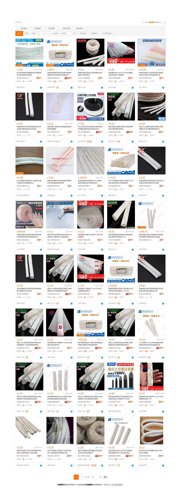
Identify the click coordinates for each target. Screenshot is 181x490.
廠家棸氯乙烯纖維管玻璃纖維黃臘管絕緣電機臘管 (59, 128)
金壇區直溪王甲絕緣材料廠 (115, 132)
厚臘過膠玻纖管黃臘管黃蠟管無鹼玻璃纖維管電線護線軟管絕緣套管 (59, 74)
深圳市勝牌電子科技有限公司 (146, 240)
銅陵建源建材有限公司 (54, 186)
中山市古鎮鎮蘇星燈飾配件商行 (85, 78)
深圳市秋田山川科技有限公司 (115, 402)
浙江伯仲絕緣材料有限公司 (85, 132)
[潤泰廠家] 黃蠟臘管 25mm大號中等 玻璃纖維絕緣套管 (90, 290)
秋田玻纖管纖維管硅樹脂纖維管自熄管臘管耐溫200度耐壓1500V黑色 (120, 398)
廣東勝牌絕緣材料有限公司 (54, 78)
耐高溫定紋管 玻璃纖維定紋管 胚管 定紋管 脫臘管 (150, 452)
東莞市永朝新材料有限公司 (24, 132)
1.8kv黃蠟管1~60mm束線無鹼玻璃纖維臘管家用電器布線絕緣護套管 (151, 344)
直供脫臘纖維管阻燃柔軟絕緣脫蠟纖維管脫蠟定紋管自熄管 (29, 290)
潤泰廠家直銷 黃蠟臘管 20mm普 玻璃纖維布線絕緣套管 (59, 344)
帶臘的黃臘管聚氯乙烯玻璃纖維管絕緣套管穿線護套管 (90, 74)
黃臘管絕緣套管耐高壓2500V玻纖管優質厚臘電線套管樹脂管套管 (90, 182)
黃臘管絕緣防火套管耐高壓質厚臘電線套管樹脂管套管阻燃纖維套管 (151, 74)
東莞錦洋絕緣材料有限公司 (146, 456)
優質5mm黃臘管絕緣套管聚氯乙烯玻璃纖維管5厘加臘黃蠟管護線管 (151, 128)
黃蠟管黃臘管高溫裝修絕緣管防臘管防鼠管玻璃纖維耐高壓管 (59, 182)
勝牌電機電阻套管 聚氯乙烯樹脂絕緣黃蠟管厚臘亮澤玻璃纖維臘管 (90, 344)
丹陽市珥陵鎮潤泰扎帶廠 (115, 78)
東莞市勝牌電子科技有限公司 (115, 186)
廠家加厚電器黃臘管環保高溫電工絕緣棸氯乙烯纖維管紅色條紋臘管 (59, 236)
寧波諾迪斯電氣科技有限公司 (85, 186)
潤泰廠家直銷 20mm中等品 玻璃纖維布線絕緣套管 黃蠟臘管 (120, 74)
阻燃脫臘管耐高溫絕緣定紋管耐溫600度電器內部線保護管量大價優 (151, 182)
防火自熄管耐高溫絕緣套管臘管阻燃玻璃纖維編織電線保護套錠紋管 (90, 128)
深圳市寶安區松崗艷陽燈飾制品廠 (146, 132)
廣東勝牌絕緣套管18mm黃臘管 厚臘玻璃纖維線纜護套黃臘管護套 (59, 398)
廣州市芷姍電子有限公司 (24, 186)
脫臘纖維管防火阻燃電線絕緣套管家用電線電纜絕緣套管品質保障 (29, 128)
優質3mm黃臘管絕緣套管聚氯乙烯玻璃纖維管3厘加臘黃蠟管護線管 (59, 290)
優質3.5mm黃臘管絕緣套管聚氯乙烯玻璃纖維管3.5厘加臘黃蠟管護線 (29, 344)
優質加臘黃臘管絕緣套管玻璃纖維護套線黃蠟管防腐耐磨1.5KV (120, 236)
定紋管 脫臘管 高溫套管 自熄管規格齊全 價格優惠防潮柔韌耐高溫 (59, 452)
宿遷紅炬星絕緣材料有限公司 (24, 240)
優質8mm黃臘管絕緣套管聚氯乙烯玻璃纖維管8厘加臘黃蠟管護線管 (29, 398)
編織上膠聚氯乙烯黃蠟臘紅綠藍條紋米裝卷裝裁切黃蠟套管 (90, 452)
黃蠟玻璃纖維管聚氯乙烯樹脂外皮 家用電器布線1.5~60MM (120, 290)
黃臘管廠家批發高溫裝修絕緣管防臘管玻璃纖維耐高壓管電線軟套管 (29, 236)
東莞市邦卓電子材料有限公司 (54, 456)
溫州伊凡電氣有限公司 (146, 78)
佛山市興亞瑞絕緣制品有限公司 (85, 456)
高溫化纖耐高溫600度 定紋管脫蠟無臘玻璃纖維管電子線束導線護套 (120, 452)
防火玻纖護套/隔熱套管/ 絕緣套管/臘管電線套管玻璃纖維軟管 (29, 182)
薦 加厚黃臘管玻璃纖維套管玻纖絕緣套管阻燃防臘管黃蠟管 (29, 74)
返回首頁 (107, 485)
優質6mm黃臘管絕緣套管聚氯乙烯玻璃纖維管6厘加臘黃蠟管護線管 (120, 344)
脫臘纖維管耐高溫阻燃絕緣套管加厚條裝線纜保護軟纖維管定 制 (151, 290)
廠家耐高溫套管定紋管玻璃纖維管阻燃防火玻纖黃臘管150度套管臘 (29, 452)
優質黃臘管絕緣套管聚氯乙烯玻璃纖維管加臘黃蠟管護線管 (120, 128)
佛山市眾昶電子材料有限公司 (54, 132)
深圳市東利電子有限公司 (24, 78)
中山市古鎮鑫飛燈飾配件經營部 (115, 240)
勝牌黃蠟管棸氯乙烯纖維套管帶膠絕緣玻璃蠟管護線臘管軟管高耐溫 (151, 236)
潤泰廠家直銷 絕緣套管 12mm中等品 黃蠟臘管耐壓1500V (151, 398)
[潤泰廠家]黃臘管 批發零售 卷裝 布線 (90, 236)
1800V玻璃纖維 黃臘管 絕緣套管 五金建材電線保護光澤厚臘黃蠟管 (120, 182)
